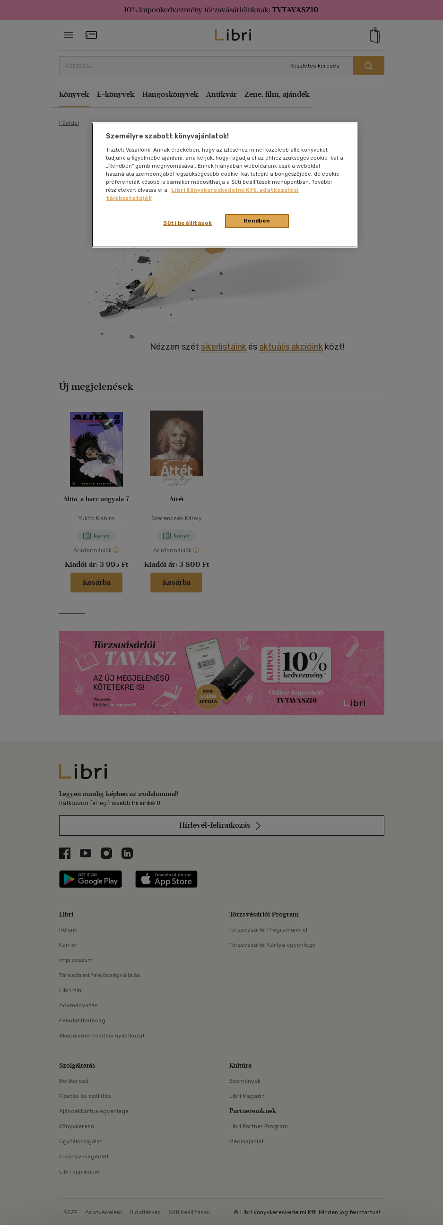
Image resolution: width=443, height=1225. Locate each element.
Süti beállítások (187, 223)
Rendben (256, 220)
